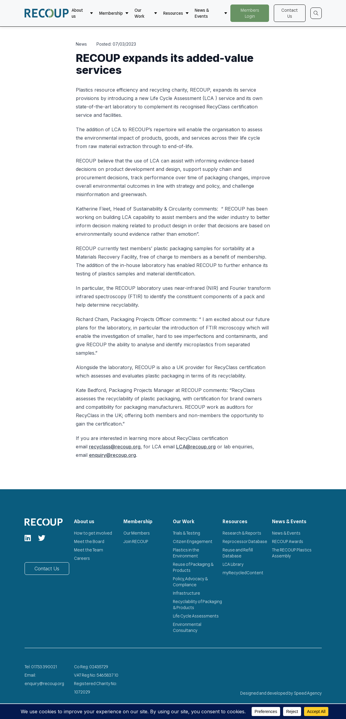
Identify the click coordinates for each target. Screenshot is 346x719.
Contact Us (289, 13)
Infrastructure (186, 593)
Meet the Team (88, 550)
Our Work (146, 13)
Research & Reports (242, 533)
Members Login (250, 13)
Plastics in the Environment (186, 553)
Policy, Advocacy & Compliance (190, 581)
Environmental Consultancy (187, 627)
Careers (82, 558)
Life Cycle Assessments (196, 616)
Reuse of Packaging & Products (193, 567)
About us (82, 13)
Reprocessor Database (245, 541)
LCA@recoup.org (196, 447)
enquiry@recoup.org (112, 455)
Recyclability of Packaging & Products (197, 604)
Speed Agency (308, 693)
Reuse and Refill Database (238, 553)
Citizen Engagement (192, 541)
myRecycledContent (243, 572)
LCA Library (233, 564)
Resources (176, 13)
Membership (114, 13)
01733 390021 (44, 666)
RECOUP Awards (287, 541)
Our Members (136, 533)
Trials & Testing (186, 533)
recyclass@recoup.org (114, 447)
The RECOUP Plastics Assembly (292, 553)
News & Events (211, 13)
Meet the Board (89, 541)
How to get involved (93, 533)
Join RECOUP (135, 541)
